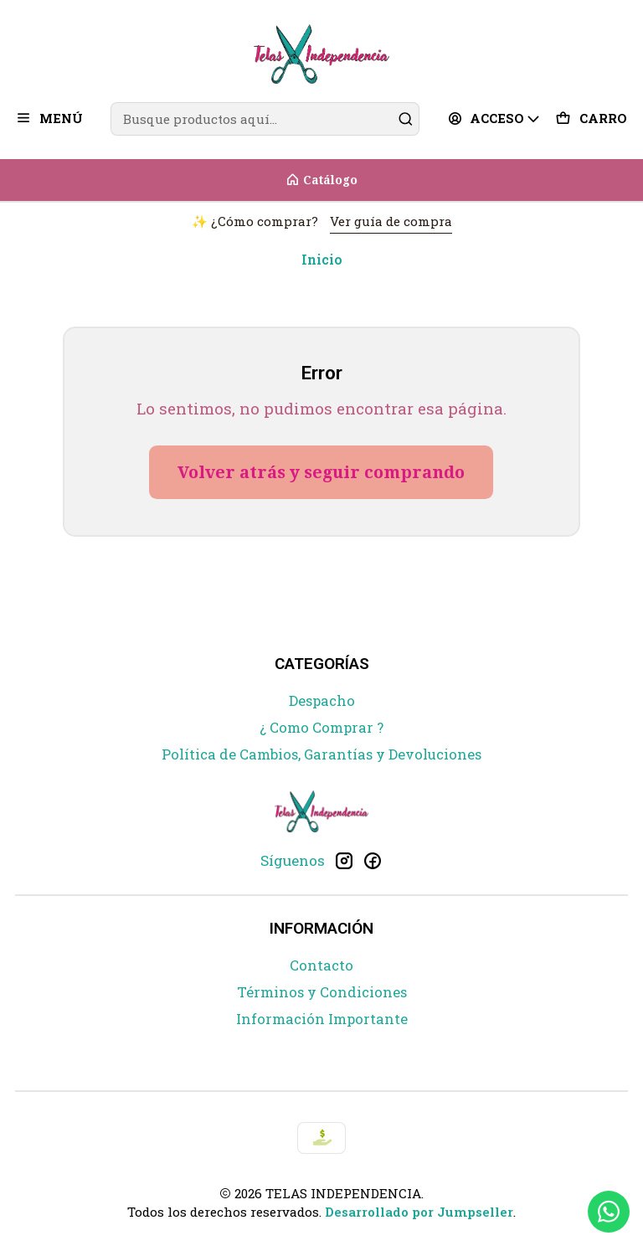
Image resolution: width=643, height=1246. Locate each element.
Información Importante (322, 1019)
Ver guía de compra (391, 221)
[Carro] (591, 119)
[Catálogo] (321, 180)
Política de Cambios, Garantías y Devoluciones (321, 754)
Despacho (322, 701)
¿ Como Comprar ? (321, 727)
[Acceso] (494, 119)
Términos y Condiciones (322, 992)
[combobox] (265, 119)
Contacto (321, 965)
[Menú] (49, 119)
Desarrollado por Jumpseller (419, 1211)
